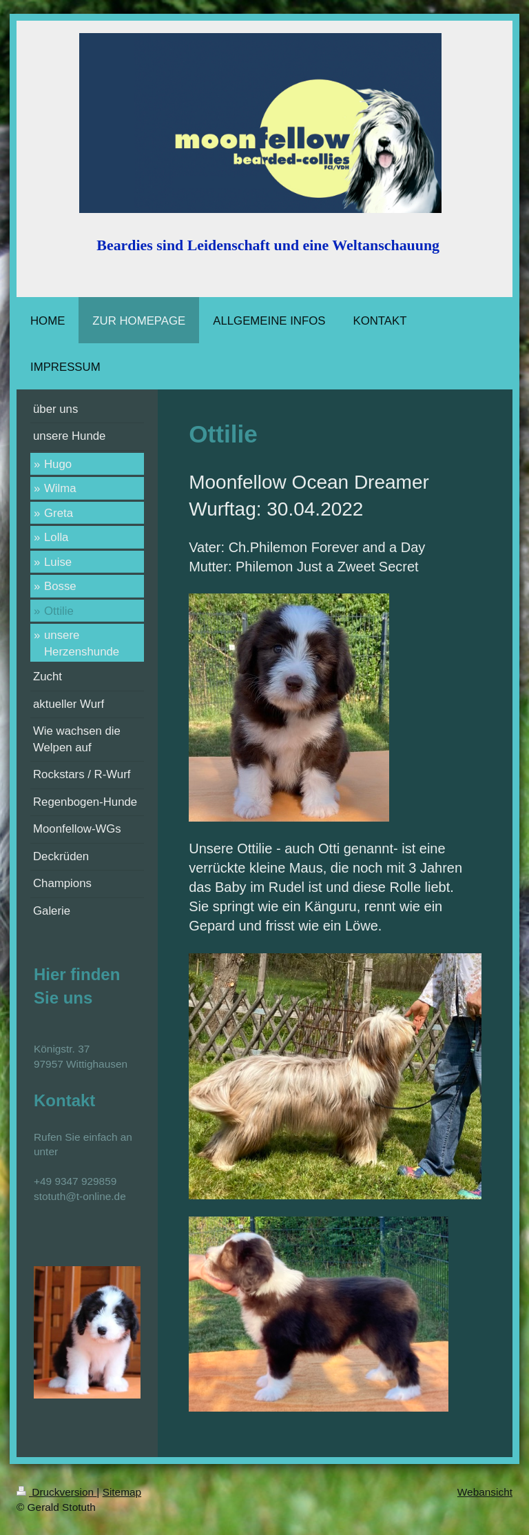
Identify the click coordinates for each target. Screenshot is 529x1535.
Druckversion (56, 1492)
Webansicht (484, 1492)
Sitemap (122, 1492)
